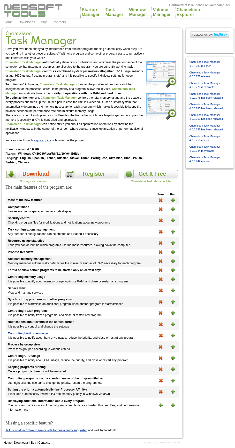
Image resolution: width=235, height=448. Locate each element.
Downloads (26, 22)
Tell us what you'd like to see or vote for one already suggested (46, 430)
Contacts (59, 22)
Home (8, 22)
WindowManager (138, 12)
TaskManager (114, 12)
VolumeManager (162, 12)
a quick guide (42, 140)
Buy (44, 22)
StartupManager (90, 12)
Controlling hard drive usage (28, 333)
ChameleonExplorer (187, 12)
